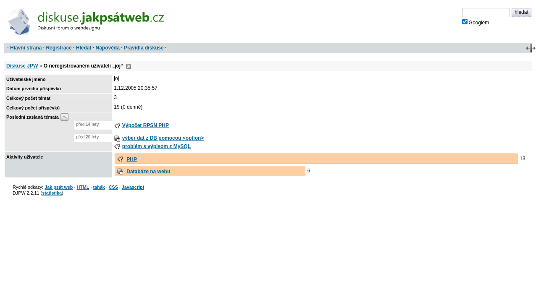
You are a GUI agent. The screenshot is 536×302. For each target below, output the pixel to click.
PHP (131, 159)
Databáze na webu (148, 171)
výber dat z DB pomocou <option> (163, 138)
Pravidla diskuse (144, 48)
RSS (128, 66)
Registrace (58, 48)
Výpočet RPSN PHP (145, 125)
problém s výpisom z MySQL (156, 146)
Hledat (84, 48)
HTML (82, 187)
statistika (52, 192)
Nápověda (108, 48)
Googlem (475, 22)
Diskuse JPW (22, 66)
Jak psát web (59, 187)
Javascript (133, 187)
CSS (113, 187)
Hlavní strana (26, 48)
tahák (99, 187)
